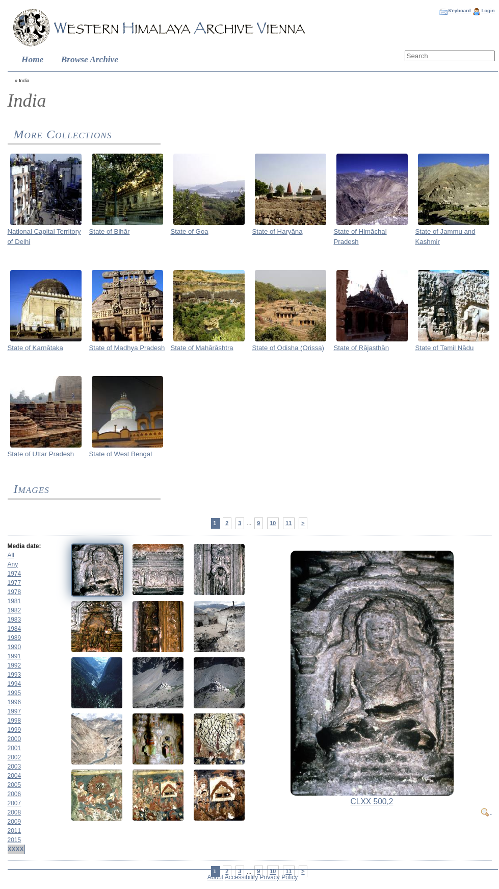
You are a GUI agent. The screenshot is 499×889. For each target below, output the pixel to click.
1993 (14, 674)
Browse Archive (89, 59)
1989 (14, 637)
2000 (14, 739)
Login (487, 10)
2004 (14, 775)
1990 (14, 647)
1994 (14, 683)
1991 (14, 656)
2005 (14, 784)
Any (13, 564)
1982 (14, 610)
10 (273, 523)
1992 (14, 665)
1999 (14, 729)
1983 (14, 619)
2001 (14, 748)
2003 (14, 766)
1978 (14, 592)
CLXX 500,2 (371, 801)
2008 (14, 812)
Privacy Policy (279, 877)
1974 (14, 573)
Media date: (24, 546)
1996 (14, 702)
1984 (14, 628)
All (11, 555)
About (215, 877)
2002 (14, 757)
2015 (14, 840)
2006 (14, 794)
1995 (14, 693)
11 (288, 523)
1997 (14, 711)
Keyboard (459, 10)
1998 (14, 720)
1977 (14, 582)
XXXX (16, 849)
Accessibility (241, 877)
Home (32, 59)
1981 (14, 601)
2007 (14, 803)
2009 (14, 821)
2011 (14, 830)
